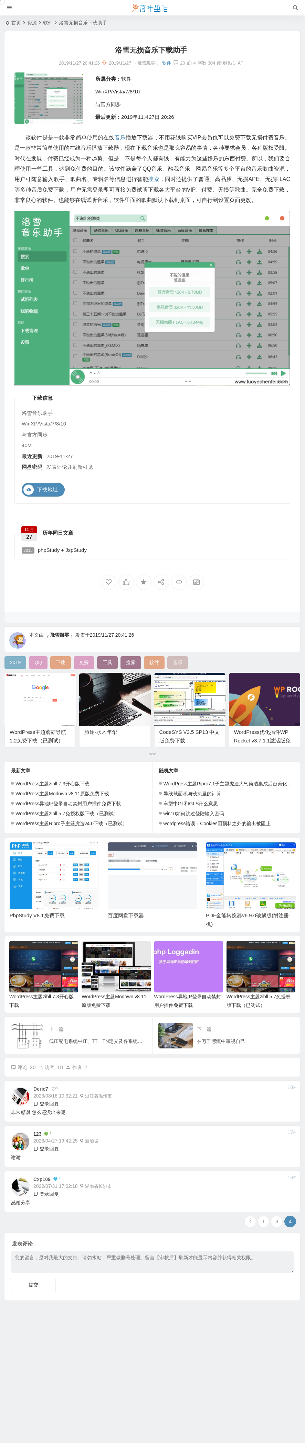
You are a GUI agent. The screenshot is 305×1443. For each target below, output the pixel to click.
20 (179, 63)
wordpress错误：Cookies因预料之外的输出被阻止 (217, 823)
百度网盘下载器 (126, 915)
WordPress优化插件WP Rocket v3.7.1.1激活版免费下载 (262, 740)
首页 (16, 22)
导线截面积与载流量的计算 (192, 793)
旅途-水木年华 (100, 732)
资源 (32, 22)
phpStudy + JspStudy (54, 550)
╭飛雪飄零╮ (59, 635)
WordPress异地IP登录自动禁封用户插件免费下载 (68, 803)
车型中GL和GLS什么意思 (191, 803)
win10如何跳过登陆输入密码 (194, 813)
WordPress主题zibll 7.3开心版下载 (52, 783)
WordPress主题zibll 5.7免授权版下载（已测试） (66, 813)
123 (37, 1134)
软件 (48, 22)
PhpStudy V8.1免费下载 (37, 915)
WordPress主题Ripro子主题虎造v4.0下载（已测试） (71, 823)
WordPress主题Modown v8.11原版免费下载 (62, 793)
